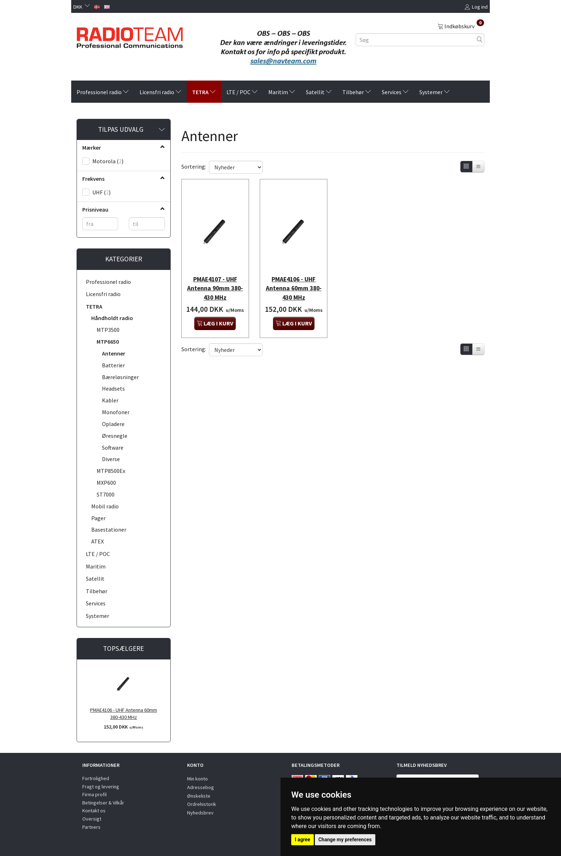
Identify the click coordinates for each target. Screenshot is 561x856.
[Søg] (480, 39)
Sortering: (193, 166)
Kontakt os (94, 810)
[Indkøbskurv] (460, 26)
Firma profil (94, 794)
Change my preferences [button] (345, 839)
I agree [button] (302, 839)
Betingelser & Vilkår (103, 802)
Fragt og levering (100, 786)
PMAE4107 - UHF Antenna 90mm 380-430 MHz (215, 279)
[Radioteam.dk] (130, 36)
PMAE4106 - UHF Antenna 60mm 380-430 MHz (123, 714)
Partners (91, 827)
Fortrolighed (95, 778)
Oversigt (91, 819)
